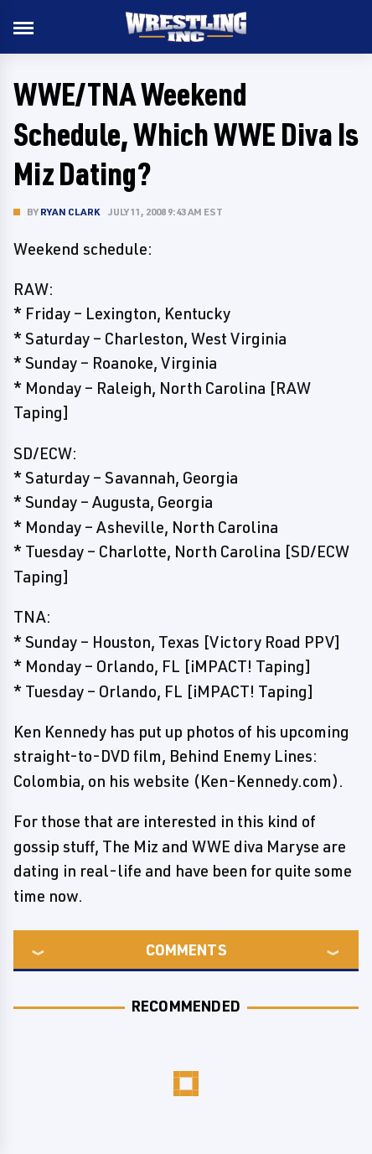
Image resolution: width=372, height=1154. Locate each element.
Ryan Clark (70, 211)
